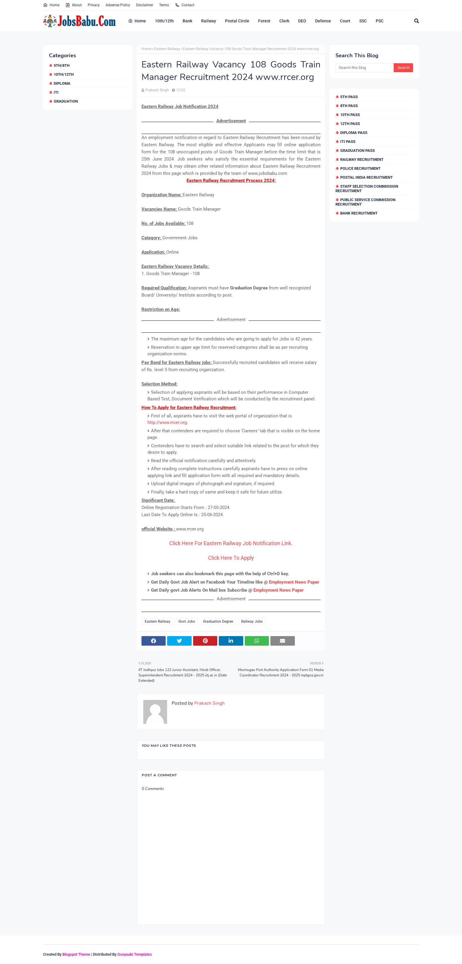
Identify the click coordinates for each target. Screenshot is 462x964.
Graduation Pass (357, 150)
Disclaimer (144, 5)
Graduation (66, 101)
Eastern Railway (167, 49)
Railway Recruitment (362, 159)
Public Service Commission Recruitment (365, 202)
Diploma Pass (353, 132)
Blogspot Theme (76, 954)
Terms (164, 5)
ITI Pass (347, 141)
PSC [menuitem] (380, 20)
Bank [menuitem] (187, 20)
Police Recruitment (360, 168)
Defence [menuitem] (323, 20)
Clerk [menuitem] (284, 20)
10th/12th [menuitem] (164, 20)
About (73, 5)
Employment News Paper (294, 582)
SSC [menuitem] (363, 20)
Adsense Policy (118, 5)
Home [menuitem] (137, 20)
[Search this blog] (364, 67)
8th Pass (349, 106)
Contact (184, 5)
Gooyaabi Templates (134, 954)
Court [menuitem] (345, 20)
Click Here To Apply (231, 558)
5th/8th (62, 65)
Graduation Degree (218, 621)
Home (51, 5)
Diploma (62, 83)
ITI (56, 92)
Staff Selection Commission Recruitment (366, 188)
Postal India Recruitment (366, 177)
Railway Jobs (252, 621)
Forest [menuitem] (264, 20)
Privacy (94, 5)
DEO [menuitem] (302, 20)
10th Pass (350, 114)
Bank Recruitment (359, 213)
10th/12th (64, 74)
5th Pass (349, 97)
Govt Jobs (186, 621)
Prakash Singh (157, 90)
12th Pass (350, 123)
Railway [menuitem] (208, 20)
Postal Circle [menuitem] (237, 20)
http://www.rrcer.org (167, 422)
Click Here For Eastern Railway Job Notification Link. (231, 543)
